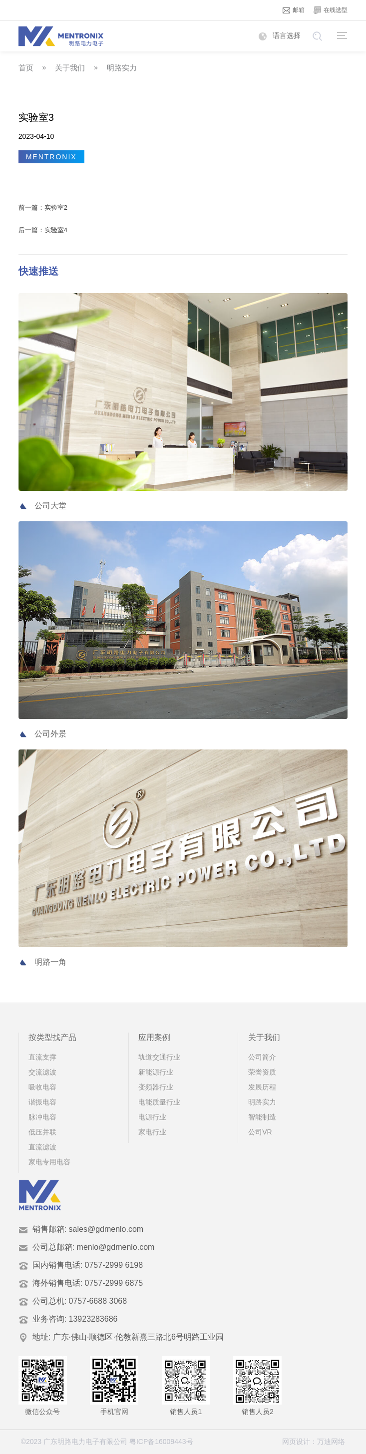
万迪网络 (331, 1442)
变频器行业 (155, 1087)
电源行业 (152, 1117)
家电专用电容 (49, 1162)
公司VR (260, 1132)
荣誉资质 (262, 1072)
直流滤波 (42, 1147)
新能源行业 (155, 1072)
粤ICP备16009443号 (161, 1442)
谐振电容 (42, 1102)
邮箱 (294, 9)
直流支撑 (42, 1057)
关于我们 (70, 67)
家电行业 (152, 1132)
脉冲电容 (42, 1117)
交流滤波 (42, 1072)
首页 (25, 67)
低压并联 (42, 1132)
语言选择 (280, 35)
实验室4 (55, 230)
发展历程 (262, 1087)
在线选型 (331, 9)
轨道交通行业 (159, 1057)
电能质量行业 (159, 1102)
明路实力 (122, 67)
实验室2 (55, 207)
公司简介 (262, 1057)
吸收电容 (42, 1087)
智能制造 (262, 1117)
